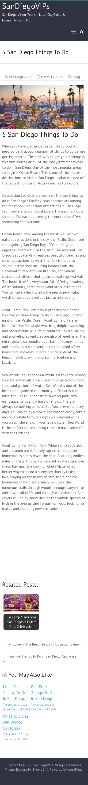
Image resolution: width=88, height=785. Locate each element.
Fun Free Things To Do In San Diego (43, 692)
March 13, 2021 (52, 77)
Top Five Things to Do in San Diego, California (39, 658)
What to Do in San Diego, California (15, 722)
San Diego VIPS (20, 77)
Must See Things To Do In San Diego (15, 692)
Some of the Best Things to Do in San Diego (43, 644)
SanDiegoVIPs (26, 6)
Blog (76, 77)
